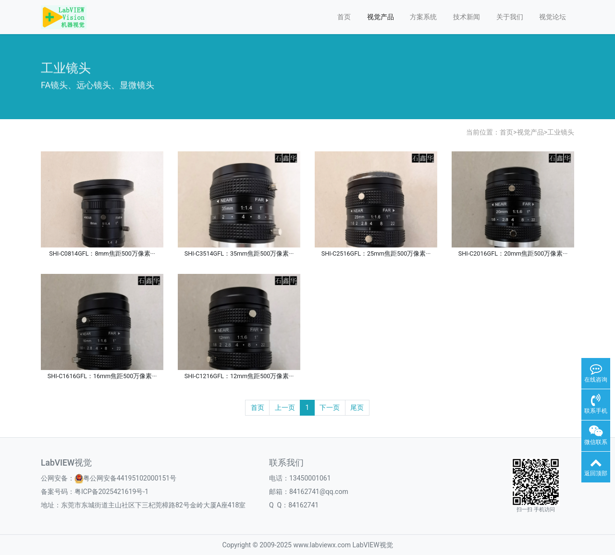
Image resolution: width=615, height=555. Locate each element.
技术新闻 (466, 17)
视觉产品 (380, 17)
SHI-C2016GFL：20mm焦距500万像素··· (513, 253)
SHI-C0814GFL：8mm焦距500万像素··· (102, 253)
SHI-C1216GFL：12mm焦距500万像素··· (239, 376)
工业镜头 (560, 132)
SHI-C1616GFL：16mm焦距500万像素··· (102, 376)
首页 (344, 17)
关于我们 (509, 17)
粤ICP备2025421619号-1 (111, 491)
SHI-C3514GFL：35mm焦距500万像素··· (239, 253)
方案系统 (423, 17)
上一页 (285, 407)
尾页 (357, 407)
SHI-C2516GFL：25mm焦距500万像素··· (376, 253)
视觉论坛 (552, 17)
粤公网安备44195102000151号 (129, 478)
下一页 (330, 407)
